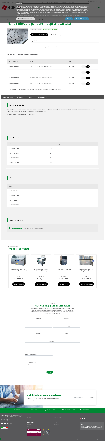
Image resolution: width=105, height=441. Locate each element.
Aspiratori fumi (52, 13)
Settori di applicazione (52, 2)
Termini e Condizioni (58, 417)
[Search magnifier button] (75, 8)
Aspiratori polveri (65, 13)
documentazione (42, 97)
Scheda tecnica (15, 228)
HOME (29, 13)
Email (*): (38, 326)
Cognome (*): (66, 318)
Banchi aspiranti (40, 13)
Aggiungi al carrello (86, 284)
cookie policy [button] (61, 430)
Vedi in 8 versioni (19, 284)
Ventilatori (78, 13)
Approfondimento (8, 97)
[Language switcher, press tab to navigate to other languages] (101, 2)
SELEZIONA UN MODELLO (39, 34)
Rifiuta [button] (69, 436)
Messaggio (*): (52, 341)
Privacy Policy (32, 362)
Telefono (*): (66, 326)
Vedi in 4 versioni (64, 284)
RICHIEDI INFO (54, 34)
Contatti (71, 2)
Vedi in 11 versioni (41, 284)
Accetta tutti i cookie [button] (81, 436)
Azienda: (38, 333)
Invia (91, 397)
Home (8, 19)
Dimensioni (30, 97)
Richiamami (83, 2)
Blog (42, 2)
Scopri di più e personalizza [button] (25, 436)
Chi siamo (63, 2)
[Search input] (52, 8)
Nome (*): (38, 318)
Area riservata (92, 1)
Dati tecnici (19, 97)
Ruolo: (66, 333)
